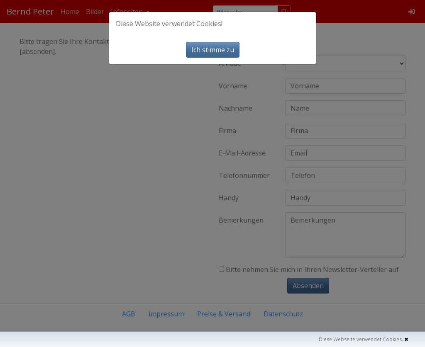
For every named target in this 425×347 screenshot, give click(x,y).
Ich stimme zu (212, 49)
